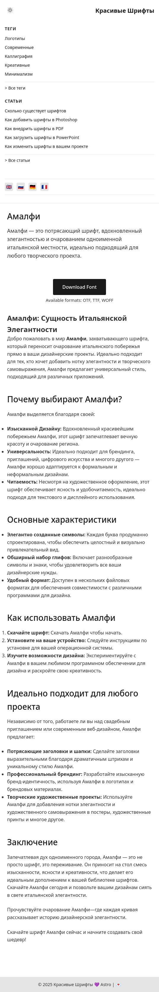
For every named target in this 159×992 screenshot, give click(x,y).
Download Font (79, 287)
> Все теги (15, 88)
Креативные (17, 65)
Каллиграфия (19, 56)
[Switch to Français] (44, 187)
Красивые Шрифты (124, 11)
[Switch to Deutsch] (32, 187)
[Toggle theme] (10, 10)
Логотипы (15, 38)
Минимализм (19, 74)
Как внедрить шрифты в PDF (34, 128)
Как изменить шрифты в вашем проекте (46, 146)
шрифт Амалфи (47, 932)
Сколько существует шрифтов (35, 111)
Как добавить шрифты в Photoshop (41, 119)
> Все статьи (17, 160)
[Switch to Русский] (21, 187)
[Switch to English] (9, 187)
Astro (105, 984)
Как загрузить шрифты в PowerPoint (42, 137)
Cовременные (19, 47)
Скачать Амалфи (70, 632)
